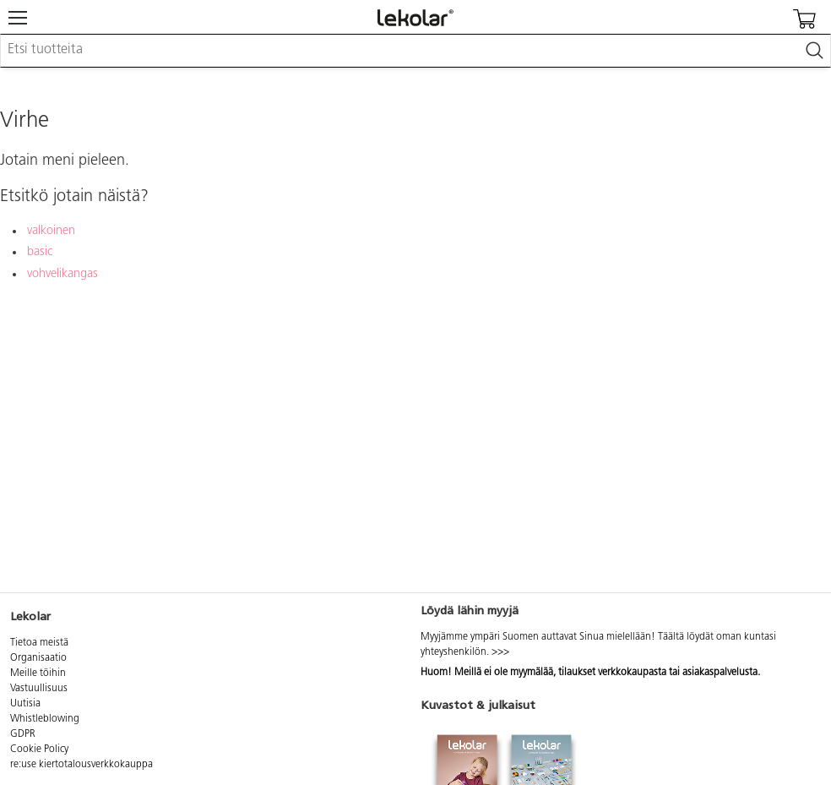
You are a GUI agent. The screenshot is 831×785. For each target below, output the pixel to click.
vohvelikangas (62, 274)
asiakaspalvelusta (720, 673)
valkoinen (51, 231)
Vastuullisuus (39, 689)
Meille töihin (38, 673)
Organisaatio (38, 658)
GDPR (22, 734)
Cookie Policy (39, 749)
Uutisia (25, 704)
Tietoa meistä (39, 643)
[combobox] (415, 51)
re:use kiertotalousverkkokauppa (81, 765)
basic (39, 252)
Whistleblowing (44, 719)
